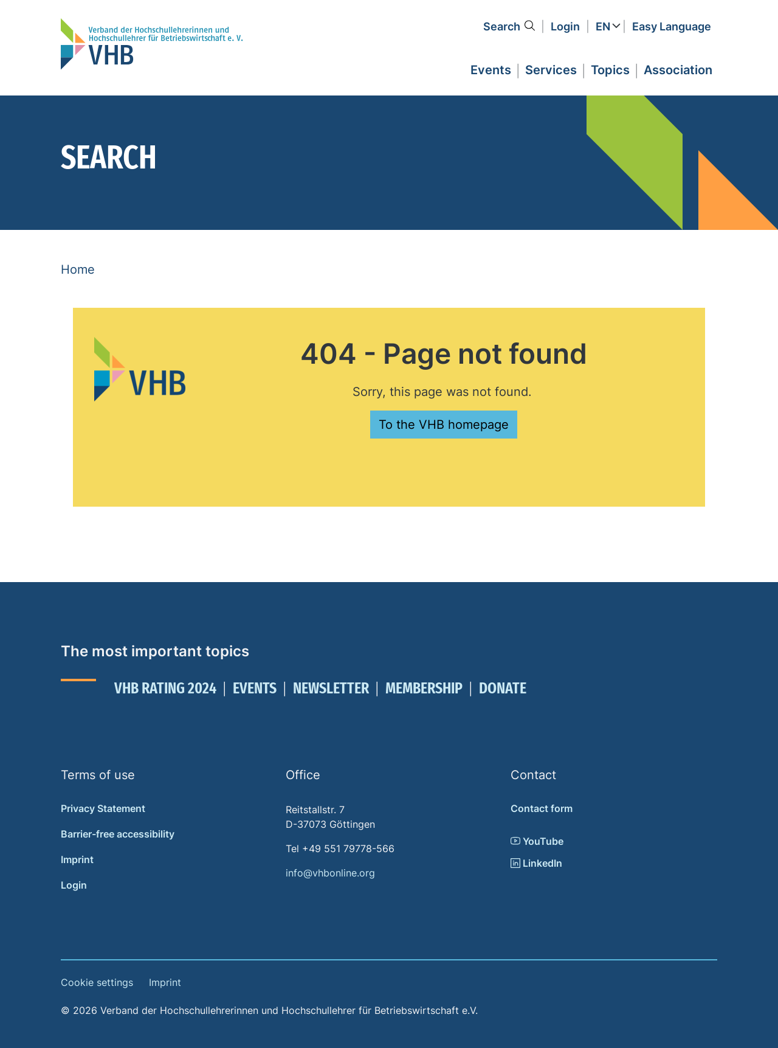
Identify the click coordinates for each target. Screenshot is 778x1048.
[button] (491, 68)
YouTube (537, 841)
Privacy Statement (103, 808)
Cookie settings (97, 982)
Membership (424, 688)
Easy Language (671, 26)
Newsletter (331, 688)
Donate (502, 688)
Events (255, 688)
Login (565, 26)
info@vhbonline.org (330, 873)
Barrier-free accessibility (117, 834)
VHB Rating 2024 (165, 688)
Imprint (77, 859)
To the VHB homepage (444, 424)
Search (501, 26)
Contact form (542, 808)
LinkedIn (536, 863)
